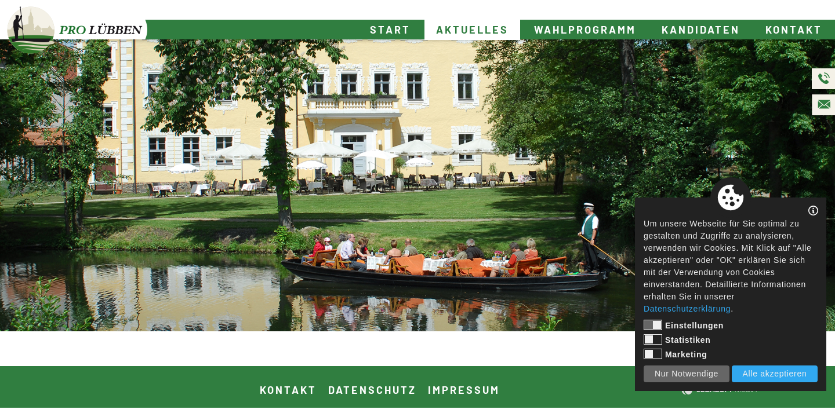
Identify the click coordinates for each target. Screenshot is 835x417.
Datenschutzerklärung (687, 308)
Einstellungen (684, 325)
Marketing (675, 354)
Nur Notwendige (686, 373)
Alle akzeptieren (775, 373)
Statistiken (677, 339)
